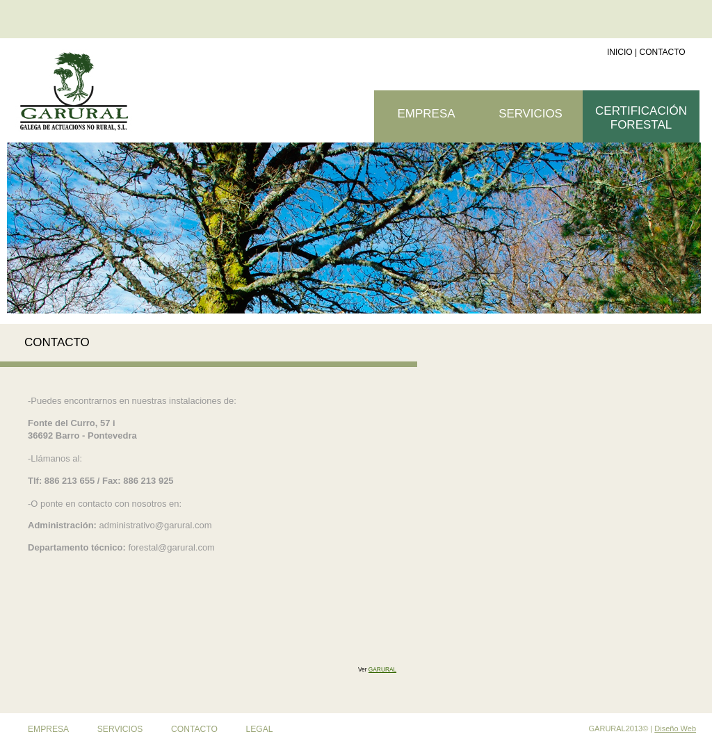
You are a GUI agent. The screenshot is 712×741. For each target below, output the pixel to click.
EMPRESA (48, 729)
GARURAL (382, 669)
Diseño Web (675, 728)
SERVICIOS (531, 113)
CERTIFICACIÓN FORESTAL (641, 117)
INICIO (620, 52)
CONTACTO (662, 52)
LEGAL (259, 729)
